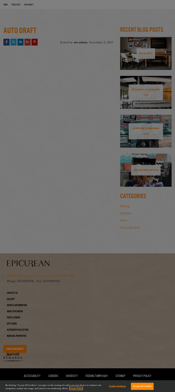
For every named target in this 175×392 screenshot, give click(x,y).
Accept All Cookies (142, 387)
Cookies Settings (117, 387)
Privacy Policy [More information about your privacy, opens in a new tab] (76, 389)
